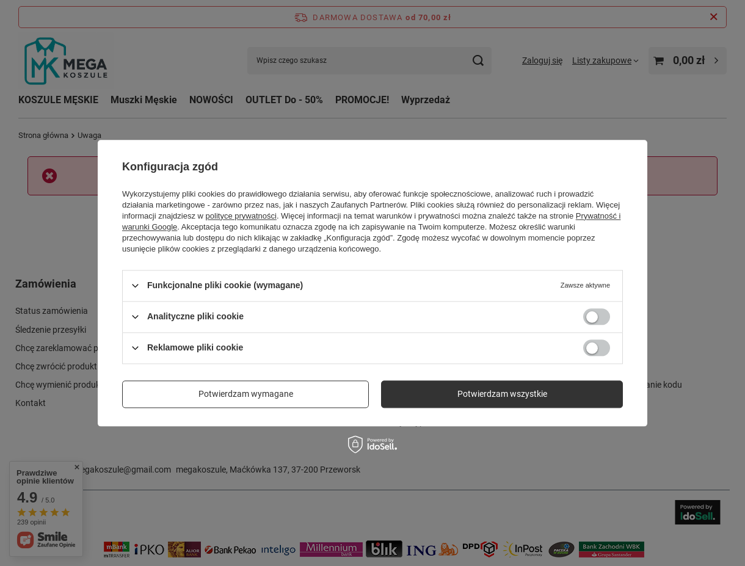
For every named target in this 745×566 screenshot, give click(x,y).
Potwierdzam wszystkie (502, 394)
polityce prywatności (241, 215)
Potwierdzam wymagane (245, 394)
